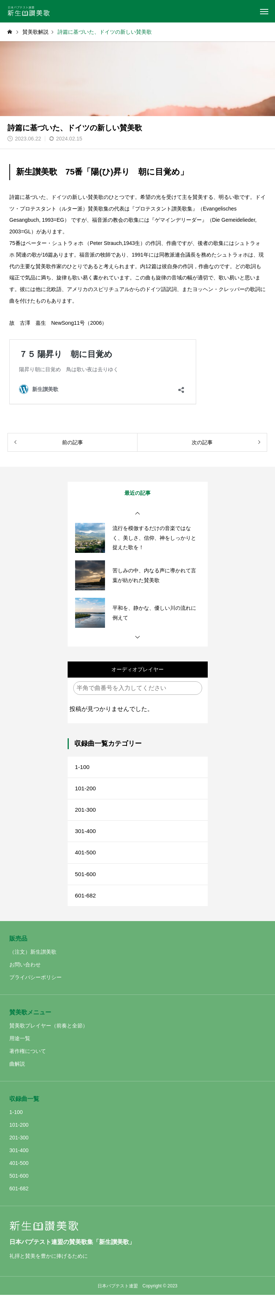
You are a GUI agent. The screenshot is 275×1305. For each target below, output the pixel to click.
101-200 (86, 790)
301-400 (86, 836)
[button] (137, 513)
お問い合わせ (25, 975)
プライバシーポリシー (35, 987)
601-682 (86, 905)
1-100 (82, 767)
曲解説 (17, 1074)
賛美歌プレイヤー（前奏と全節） (48, 1036)
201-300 (86, 813)
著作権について (27, 1061)
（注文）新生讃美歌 (32, 962)
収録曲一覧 (24, 1109)
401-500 (86, 859)
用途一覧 (19, 1048)
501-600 (86, 882)
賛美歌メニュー (30, 1022)
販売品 (18, 948)
